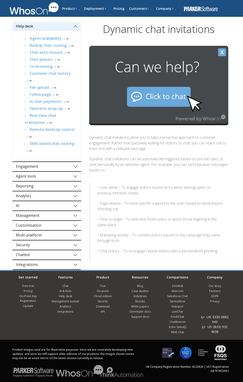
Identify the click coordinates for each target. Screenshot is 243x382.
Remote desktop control (52, 129)
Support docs (140, 317)
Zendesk (177, 286)
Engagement (27, 166)
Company (166, 8)
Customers (140, 8)
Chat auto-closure (46, 52)
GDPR (214, 296)
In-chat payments (46, 101)
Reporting (25, 186)
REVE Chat (177, 332)
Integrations (27, 264)
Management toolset (65, 301)
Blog (140, 286)
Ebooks (140, 301)
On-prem (103, 291)
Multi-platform (29, 235)
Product (70, 8)
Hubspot (177, 306)
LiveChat (177, 312)
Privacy (214, 301)
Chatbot (23, 254)
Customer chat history (50, 73)
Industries (140, 296)
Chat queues (41, 59)
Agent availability (45, 38)
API (103, 312)
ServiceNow (177, 301)
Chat (65, 286)
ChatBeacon (177, 322)
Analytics (23, 195)
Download (103, 306)
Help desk (24, 26)
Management (27, 215)
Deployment (96, 8)
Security (23, 244)
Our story (214, 286)
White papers (140, 306)
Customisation (28, 225)
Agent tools (26, 176)
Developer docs (140, 312)
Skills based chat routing (52, 143)
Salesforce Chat (177, 296)
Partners (214, 291)
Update (28, 306)
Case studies (140, 291)
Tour (103, 286)
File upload (39, 87)
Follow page (40, 94)
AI (17, 205)
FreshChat (177, 317)
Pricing (118, 8)
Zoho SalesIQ (177, 327)
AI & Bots (65, 291)
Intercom (177, 291)
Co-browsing (41, 66)
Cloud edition (103, 296)
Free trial (28, 286)
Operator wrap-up (46, 108)
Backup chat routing (48, 45)
